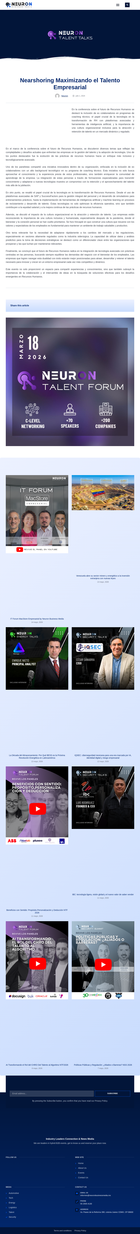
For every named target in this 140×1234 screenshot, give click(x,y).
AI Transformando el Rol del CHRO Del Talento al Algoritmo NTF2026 (37, 1065)
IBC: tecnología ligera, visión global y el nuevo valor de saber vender (103, 894)
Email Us (84, 1193)
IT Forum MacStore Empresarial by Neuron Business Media (37, 619)
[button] (117, 5)
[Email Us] (77, 1193)
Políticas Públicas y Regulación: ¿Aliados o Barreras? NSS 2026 (103, 1065)
